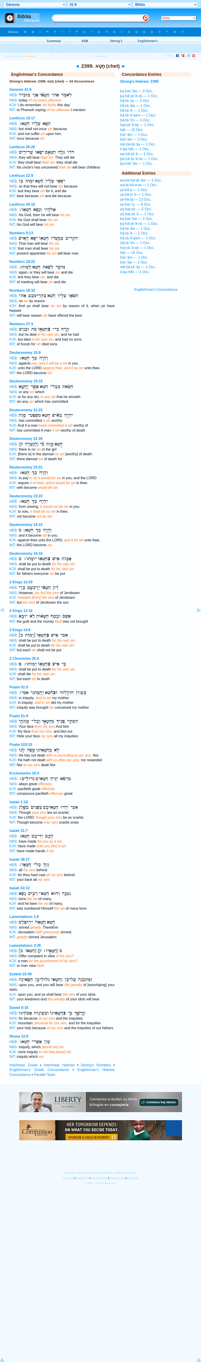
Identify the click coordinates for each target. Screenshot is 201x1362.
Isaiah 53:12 (19, 888)
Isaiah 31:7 (18, 831)
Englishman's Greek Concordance (39, 1070)
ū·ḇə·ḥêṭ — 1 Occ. (135, 149)
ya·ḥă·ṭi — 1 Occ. (134, 190)
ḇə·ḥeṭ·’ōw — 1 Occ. (136, 163)
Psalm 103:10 (20, 744)
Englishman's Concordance (156, 289)
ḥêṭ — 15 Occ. (132, 130)
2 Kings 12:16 (20, 611)
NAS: (13, 100)
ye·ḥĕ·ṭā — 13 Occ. (135, 199)
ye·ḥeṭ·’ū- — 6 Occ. (135, 204)
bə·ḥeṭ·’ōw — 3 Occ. (136, 91)
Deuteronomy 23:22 (26, 496)
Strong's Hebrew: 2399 (139, 81)
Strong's (19, 56)
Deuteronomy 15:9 (25, 352)
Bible (9, 56)
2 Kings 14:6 (19, 630)
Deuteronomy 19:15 (26, 381)
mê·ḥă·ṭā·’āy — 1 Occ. (138, 144)
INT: (12, 110)
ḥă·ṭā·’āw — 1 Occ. (135, 106)
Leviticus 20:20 (22, 147)
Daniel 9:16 (18, 1008)
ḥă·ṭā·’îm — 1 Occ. (135, 120)
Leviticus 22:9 (21, 175)
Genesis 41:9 (20, 89)
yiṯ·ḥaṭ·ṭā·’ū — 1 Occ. (137, 214)
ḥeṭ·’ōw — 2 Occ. (134, 139)
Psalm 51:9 (18, 716)
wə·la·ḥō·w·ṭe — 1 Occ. (138, 185)
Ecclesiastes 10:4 (24, 773)
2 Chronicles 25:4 (24, 658)
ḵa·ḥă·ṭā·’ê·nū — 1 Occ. (139, 96)
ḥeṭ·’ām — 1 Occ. (134, 135)
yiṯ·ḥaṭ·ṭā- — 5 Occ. (136, 209)
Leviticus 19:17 (22, 118)
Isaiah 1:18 (18, 802)
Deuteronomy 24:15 (26, 525)
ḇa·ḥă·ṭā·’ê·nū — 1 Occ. (139, 159)
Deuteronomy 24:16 (26, 553)
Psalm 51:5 (18, 687)
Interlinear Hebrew (59, 1065)
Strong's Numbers (96, 1065)
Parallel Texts (44, 1075)
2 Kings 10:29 (20, 582)
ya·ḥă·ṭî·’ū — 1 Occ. (136, 194)
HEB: (13, 95)
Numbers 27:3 (21, 324)
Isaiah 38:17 (19, 859)
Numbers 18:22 (22, 262)
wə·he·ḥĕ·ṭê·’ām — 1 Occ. (141, 180)
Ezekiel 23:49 (20, 974)
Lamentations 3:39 (25, 945)
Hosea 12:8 (18, 1036)
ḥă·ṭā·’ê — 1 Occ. (134, 110)
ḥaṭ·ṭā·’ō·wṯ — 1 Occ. (137, 125)
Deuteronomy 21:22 (26, 410)
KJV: (13, 105)
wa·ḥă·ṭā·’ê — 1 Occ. (137, 154)
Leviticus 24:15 (22, 204)
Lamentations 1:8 (24, 917)
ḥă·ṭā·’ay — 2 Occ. (135, 101)
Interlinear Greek (23, 1065)
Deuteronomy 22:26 (26, 439)
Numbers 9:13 (21, 233)
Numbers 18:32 (22, 290)
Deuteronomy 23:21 (26, 467)
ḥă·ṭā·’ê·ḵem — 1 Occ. (138, 115)
